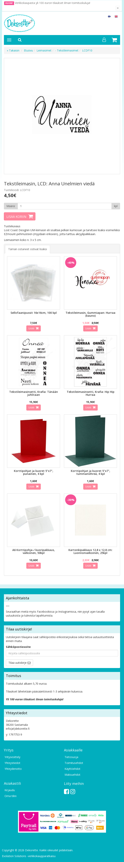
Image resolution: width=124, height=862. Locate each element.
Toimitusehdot (74, 763)
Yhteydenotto (13, 769)
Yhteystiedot (12, 763)
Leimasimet (44, 50)
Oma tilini (10, 796)
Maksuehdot (72, 774)
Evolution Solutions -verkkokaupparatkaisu (29, 856)
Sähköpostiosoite (18, 647)
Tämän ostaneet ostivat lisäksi (27, 249)
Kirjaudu (9, 790)
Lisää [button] (32, 328)
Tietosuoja (71, 757)
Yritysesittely (12, 757)
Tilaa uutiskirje (17, 663)
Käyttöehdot (72, 769)
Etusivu (28, 50)
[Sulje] (118, 8)
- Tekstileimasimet (66, 50)
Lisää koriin (16, 217)
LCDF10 (87, 50)
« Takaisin (13, 50)
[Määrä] (65, 206)
